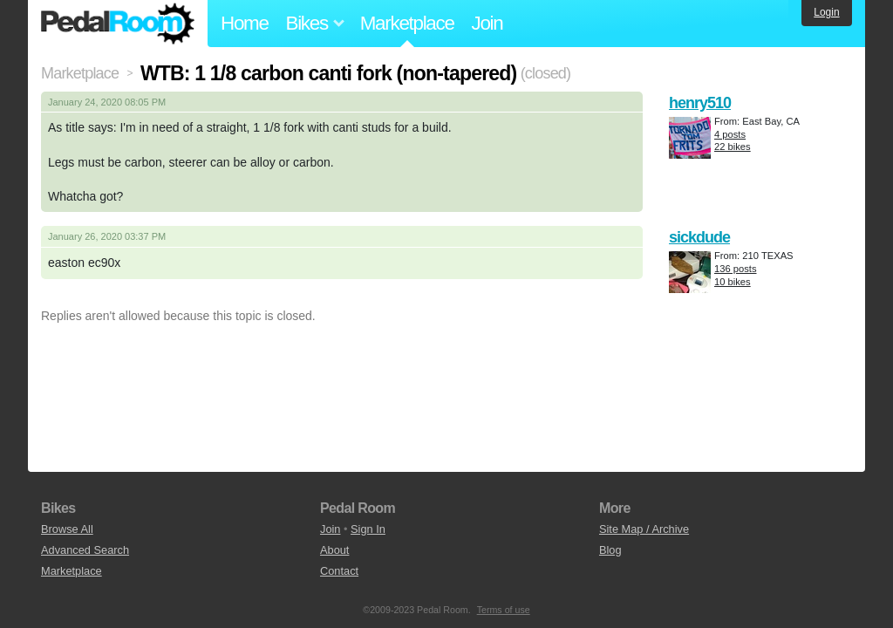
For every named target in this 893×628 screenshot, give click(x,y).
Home (245, 23)
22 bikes (732, 146)
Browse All (67, 529)
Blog (610, 549)
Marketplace (407, 23)
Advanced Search (85, 549)
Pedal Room (117, 23)
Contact (339, 570)
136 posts (735, 268)
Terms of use (503, 609)
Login (826, 12)
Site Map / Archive (644, 529)
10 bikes (732, 281)
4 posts (730, 134)
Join (487, 23)
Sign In (368, 529)
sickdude (699, 237)
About (334, 549)
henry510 (700, 103)
